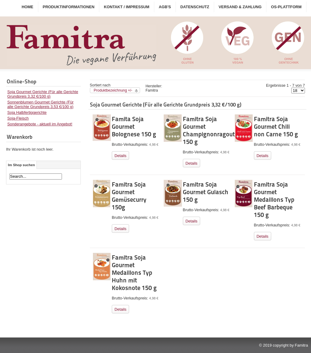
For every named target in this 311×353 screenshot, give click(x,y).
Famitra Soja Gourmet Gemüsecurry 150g (129, 196)
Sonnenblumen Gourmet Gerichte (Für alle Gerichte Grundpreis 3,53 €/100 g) (40, 104)
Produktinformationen (68, 7)
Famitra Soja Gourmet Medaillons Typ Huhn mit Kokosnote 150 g (134, 273)
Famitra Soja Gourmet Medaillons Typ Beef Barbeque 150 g (274, 199)
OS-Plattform (286, 7)
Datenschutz (194, 7)
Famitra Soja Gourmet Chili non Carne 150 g (276, 126)
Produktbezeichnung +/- (113, 90)
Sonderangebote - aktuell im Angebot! (39, 124)
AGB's (165, 7)
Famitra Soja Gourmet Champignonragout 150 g (209, 130)
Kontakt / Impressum (126, 7)
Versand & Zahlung (240, 7)
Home (27, 7)
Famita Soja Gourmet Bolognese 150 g (134, 126)
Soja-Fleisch (18, 118)
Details (120, 155)
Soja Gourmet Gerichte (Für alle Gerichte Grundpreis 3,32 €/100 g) (42, 94)
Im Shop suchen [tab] (21, 165)
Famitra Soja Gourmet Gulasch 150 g (205, 192)
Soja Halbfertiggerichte (26, 112)
